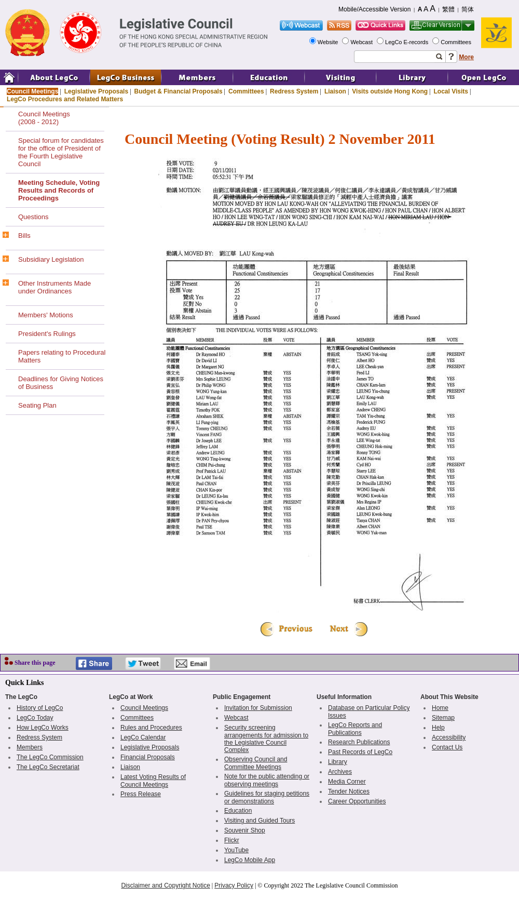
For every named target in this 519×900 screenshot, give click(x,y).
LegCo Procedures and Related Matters (65, 99)
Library (337, 761)
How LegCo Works (43, 727)
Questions (33, 217)
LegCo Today (35, 717)
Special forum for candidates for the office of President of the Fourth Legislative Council (61, 152)
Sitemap (443, 717)
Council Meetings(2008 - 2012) (44, 118)
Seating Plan (37, 405)
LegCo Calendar (143, 737)
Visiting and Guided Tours (259, 820)
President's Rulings (47, 334)
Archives (340, 771)
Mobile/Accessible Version (374, 9)
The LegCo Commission (50, 757)
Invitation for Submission (258, 707)
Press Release (140, 794)
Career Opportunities (357, 801)
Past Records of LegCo (360, 752)
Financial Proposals (147, 757)
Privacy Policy (233, 885)
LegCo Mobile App (249, 860)
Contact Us (447, 747)
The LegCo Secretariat (48, 767)
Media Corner (347, 781)
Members (30, 747)
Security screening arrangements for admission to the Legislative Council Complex (266, 739)
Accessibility (449, 737)
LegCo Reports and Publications (355, 728)
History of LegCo (40, 707)
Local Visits (450, 91)
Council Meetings (32, 91)
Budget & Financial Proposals (178, 91)
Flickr (231, 840)
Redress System (294, 91)
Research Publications (359, 742)
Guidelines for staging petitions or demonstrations (266, 797)
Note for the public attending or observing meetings (266, 780)
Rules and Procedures (151, 727)
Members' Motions (45, 315)
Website (329, 42)
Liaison (335, 91)
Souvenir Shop (244, 830)
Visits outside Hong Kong (390, 91)
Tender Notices (349, 791)
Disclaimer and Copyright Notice (165, 885)
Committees (457, 42)
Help (438, 727)
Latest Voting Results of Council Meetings (153, 780)
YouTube (236, 850)
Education (238, 810)
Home (440, 707)
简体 (467, 9)
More (466, 57)
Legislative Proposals (96, 91)
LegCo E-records (407, 42)
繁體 (448, 9)
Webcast (362, 42)
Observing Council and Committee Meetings (255, 763)
